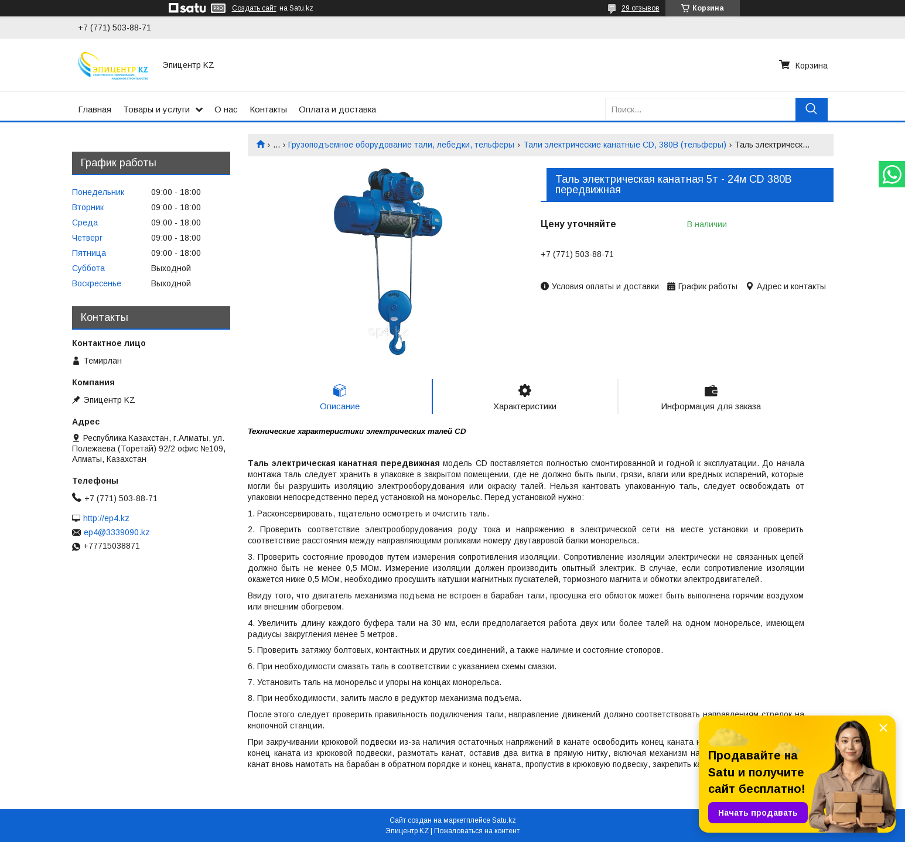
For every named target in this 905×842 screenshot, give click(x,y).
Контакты (268, 109)
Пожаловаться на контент (477, 831)
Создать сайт (254, 8)
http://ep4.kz (106, 518)
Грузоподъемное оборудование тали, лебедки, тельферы (401, 144)
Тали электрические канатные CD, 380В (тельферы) (624, 144)
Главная (94, 109)
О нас (226, 109)
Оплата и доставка (337, 109)
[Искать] (811, 109)
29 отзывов (640, 8)
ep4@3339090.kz (117, 532)
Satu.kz (504, 820)
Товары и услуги (156, 109)
